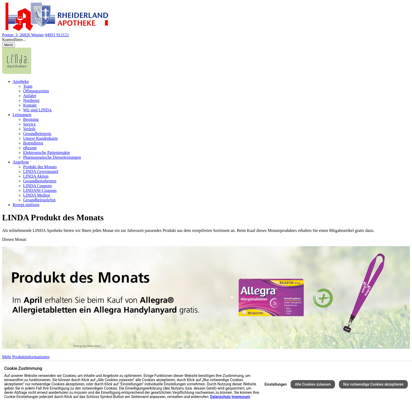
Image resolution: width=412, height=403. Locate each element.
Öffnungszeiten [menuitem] (36, 91)
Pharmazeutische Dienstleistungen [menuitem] (52, 157)
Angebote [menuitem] (21, 162)
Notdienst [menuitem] (31, 100)
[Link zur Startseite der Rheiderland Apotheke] (55, 30)
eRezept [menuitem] (30, 148)
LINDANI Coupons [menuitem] (40, 190)
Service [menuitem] (29, 124)
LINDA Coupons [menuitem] (37, 185)
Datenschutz (220, 397)
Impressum (240, 397)
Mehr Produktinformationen (25, 357)
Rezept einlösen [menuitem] (26, 204)
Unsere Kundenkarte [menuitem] (40, 138)
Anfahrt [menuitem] (29, 95)
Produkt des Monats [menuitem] (40, 167)
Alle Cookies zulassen (313, 384)
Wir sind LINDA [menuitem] (37, 110)
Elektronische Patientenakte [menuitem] (46, 152)
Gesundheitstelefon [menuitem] (39, 200)
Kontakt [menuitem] (30, 105)
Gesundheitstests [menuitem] (37, 133)
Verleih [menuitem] (29, 129)
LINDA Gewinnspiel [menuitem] (40, 171)
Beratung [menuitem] (31, 119)
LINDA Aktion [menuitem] (35, 176)
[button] (206, 39)
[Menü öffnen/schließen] (8, 45)
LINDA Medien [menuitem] (36, 195)
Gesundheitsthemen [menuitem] (39, 181)
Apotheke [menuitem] (21, 81)
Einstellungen (276, 384)
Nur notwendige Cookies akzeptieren (373, 384)
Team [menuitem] (27, 86)
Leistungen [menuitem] (22, 114)
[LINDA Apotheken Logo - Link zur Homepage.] (16, 72)
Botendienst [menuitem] (33, 143)
